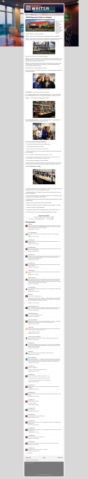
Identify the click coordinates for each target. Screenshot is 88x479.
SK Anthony (30, 270)
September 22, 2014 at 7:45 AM (33, 229)
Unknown (29, 327)
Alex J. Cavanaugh (31, 232)
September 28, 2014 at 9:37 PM (33, 444)
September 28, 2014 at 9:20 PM (33, 396)
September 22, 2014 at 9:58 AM (33, 283)
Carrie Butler (30, 254)
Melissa (29, 294)
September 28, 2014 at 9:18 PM (33, 381)
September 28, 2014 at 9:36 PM (33, 438)
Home (44, 457)
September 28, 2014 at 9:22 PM (33, 417)
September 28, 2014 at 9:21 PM (33, 404)
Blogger (50, 474)
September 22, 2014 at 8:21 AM (33, 259)
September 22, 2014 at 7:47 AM (33, 236)
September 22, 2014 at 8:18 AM (33, 243)
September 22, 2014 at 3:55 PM (33, 310)
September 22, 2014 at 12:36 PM (33, 302)
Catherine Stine (31, 277)
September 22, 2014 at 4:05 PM (33, 323)
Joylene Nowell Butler (32, 306)
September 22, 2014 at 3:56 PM (33, 316)
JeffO (29, 224)
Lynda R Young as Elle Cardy (33, 336)
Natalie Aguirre (30, 247)
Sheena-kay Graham (31, 319)
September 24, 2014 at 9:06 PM (33, 362)
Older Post (60, 457)
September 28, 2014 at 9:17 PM (33, 371)
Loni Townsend (31, 287)
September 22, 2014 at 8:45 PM (33, 333)
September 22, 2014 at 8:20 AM (33, 251)
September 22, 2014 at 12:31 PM (33, 291)
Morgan (29, 351)
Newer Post (28, 457)
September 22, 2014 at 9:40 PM (33, 339)
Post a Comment (30, 453)
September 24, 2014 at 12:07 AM (33, 354)
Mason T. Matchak (31, 357)
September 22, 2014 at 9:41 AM (33, 274)
